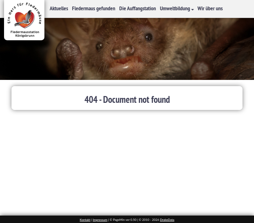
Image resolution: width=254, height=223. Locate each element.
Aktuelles (59, 8)
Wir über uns (210, 8)
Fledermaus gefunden (93, 8)
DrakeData (167, 219)
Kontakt (85, 219)
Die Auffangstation (137, 8)
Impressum (100, 219)
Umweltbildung (175, 8)
